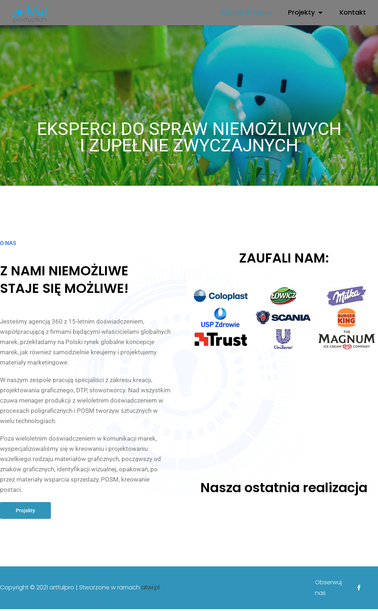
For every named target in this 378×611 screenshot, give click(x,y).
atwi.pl (150, 589)
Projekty (305, 12)
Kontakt (353, 12)
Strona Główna (246, 12)
